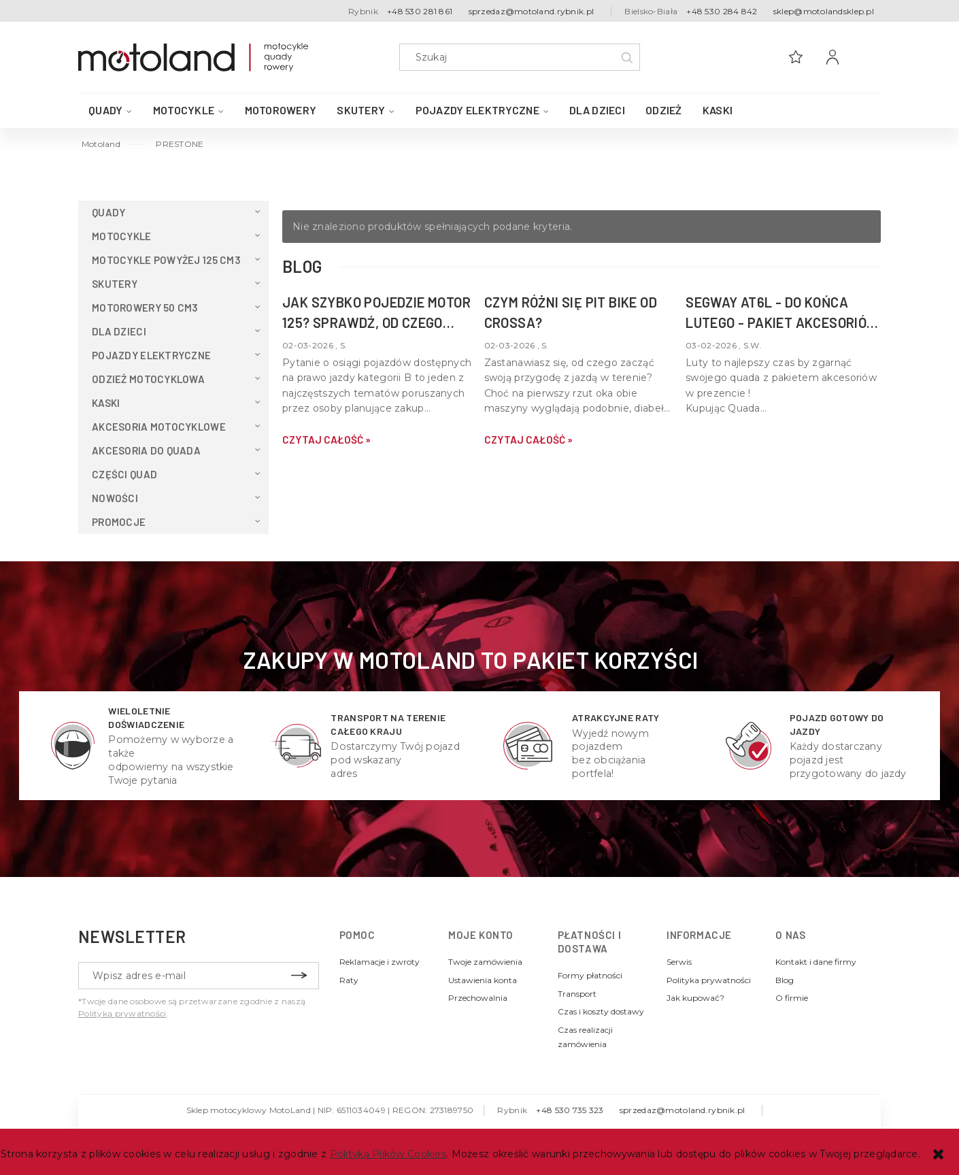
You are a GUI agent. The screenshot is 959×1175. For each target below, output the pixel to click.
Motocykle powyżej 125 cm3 (166, 260)
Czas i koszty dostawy (601, 1011)
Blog (784, 980)
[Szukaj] (626, 57)
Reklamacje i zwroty (379, 962)
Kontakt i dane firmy (815, 962)
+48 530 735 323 (569, 1110)
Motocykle (122, 236)
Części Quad (124, 474)
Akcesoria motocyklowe (159, 426)
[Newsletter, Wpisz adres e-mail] (198, 975)
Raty (348, 980)
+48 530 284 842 (721, 11)
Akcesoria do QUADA (146, 450)
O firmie (791, 998)
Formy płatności (590, 975)
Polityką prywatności (122, 1013)
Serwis (679, 962)
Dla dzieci (119, 331)
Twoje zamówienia (485, 962)
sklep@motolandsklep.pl (823, 11)
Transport (577, 994)
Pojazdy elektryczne (151, 355)
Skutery (114, 284)
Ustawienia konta (482, 980)
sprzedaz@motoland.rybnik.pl (531, 11)
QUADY (108, 212)
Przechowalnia (477, 998)
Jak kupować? (695, 998)
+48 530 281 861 (419, 11)
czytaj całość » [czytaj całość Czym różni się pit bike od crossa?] (528, 439)
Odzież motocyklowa (148, 379)
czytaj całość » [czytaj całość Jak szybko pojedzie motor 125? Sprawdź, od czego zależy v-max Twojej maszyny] (326, 439)
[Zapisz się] (298, 975)
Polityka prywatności (709, 980)
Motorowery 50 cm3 (145, 307)
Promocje (119, 522)
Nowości (115, 498)
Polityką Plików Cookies (388, 1154)
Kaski (106, 403)
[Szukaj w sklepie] (522, 57)
